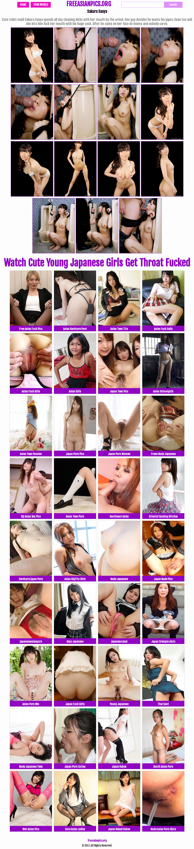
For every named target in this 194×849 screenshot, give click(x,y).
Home (23, 4)
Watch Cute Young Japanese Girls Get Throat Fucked (97, 263)
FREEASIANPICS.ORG (88, 4)
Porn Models (41, 4)
